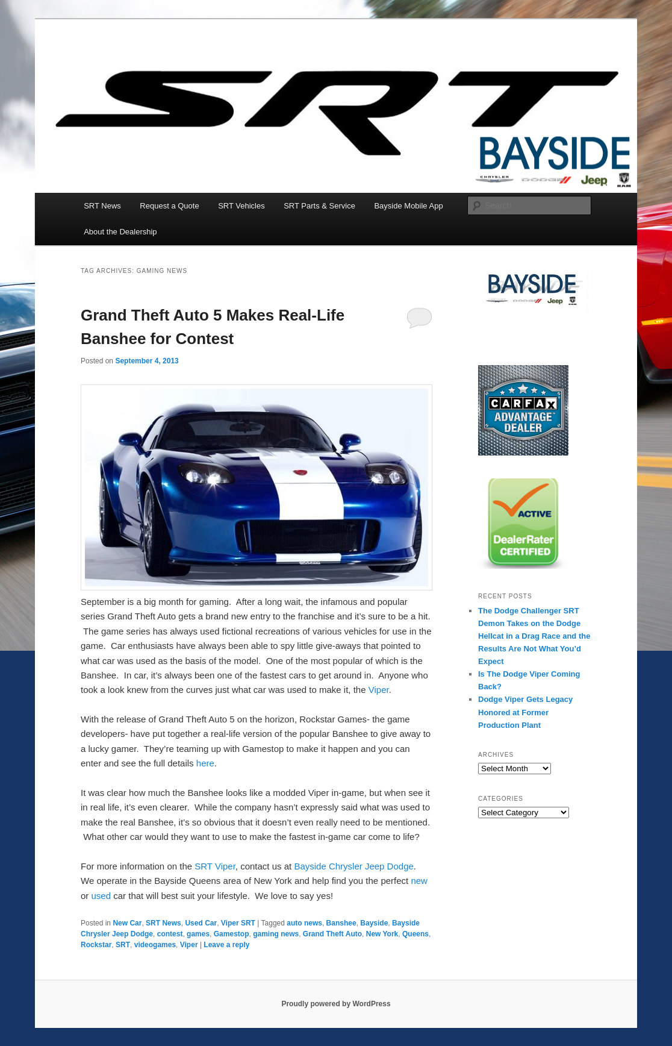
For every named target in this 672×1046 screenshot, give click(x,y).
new (419, 880)
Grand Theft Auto (332, 934)
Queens (415, 934)
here (205, 763)
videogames (155, 945)
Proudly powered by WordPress (335, 1004)
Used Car (201, 923)
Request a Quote (169, 205)
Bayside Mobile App (408, 205)
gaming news (276, 934)
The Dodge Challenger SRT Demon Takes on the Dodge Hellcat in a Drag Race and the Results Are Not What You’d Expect (534, 636)
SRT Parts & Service (319, 205)
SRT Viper (214, 866)
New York (382, 934)
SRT (123, 945)
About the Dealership (120, 231)
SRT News (102, 205)
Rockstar (96, 945)
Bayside (374, 923)
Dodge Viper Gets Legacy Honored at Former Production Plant (525, 712)
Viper (379, 689)
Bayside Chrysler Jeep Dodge (353, 866)
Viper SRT (238, 923)
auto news (304, 923)
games (198, 934)
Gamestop (231, 934)
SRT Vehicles (241, 205)
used (101, 896)
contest (170, 934)
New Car (127, 923)
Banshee (341, 923)
